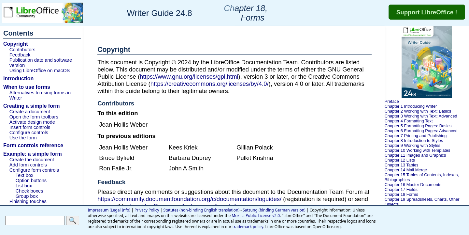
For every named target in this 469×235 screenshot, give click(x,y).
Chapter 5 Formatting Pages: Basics (418, 125)
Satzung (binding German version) (274, 210)
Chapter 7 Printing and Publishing (416, 135)
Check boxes (29, 191)
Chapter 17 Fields (401, 189)
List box (24, 185)
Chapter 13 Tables (402, 165)
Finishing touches (28, 201)
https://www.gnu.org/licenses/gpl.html (189, 76)
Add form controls (28, 164)
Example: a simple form (32, 154)
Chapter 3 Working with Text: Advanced (421, 116)
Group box (27, 196)
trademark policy (248, 226)
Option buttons (31, 180)
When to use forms (26, 87)
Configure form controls (34, 170)
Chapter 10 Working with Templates (417, 150)
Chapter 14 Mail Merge (406, 169)
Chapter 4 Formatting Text (409, 120)
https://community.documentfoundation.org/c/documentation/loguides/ (189, 199)
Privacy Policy (147, 210)
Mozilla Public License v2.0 (256, 215)
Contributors (22, 49)
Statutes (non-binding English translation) (201, 210)
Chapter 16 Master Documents (413, 184)
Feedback (19, 54)
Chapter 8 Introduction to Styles (414, 140)
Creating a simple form (31, 106)
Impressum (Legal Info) (109, 210)
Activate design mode (32, 122)
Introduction (18, 78)
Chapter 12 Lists (400, 160)
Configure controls (28, 132)
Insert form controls (29, 127)
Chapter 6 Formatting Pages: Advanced (421, 130)
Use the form (23, 137)
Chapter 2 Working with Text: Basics (418, 111)
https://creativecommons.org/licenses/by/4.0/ (209, 83)
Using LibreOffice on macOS (39, 70)
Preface (392, 101)
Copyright (15, 44)
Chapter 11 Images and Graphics (415, 155)
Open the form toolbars (33, 116)
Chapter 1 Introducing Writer (411, 106)
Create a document (29, 111)
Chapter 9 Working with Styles (412, 145)
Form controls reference (33, 145)
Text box (25, 175)
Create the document (31, 159)
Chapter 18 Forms (401, 194)
